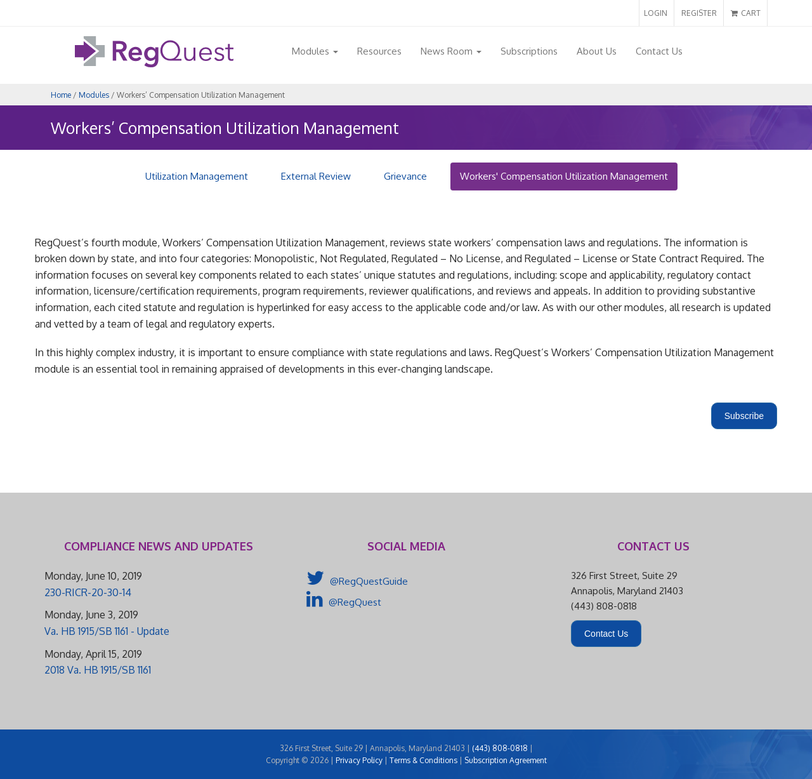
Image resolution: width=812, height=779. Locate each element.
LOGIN (655, 13)
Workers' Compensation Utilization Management (564, 176)
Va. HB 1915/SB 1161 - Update (106, 631)
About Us (597, 51)
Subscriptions (529, 51)
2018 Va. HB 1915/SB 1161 (97, 669)
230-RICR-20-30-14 (87, 592)
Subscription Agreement (505, 760)
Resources (379, 51)
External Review (316, 176)
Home (61, 95)
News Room (451, 51)
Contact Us (659, 51)
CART (746, 13)
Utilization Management (196, 176)
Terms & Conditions (423, 760)
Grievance (405, 176)
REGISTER (699, 13)
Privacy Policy (359, 760)
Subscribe (744, 416)
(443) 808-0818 (500, 748)
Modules (315, 51)
